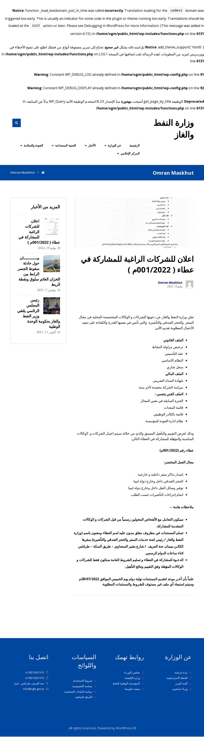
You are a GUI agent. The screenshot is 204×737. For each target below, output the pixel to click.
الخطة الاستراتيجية (179, 678)
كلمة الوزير (183, 684)
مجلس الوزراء (134, 673)
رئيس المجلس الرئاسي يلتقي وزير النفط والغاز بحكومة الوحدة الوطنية (38, 313)
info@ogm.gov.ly (35, 689)
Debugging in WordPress (104, 26)
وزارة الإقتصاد (134, 678)
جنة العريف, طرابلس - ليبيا (31, 684)
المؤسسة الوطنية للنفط (128, 684)
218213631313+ (36, 673)
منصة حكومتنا (134, 689)
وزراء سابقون (182, 689)
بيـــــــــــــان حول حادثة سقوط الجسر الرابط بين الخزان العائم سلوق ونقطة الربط (38, 271)
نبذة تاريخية (183, 673)
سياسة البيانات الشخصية (80, 692)
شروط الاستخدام (84, 681)
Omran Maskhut (170, 283)
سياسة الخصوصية (84, 686)
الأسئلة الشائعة (85, 697)
